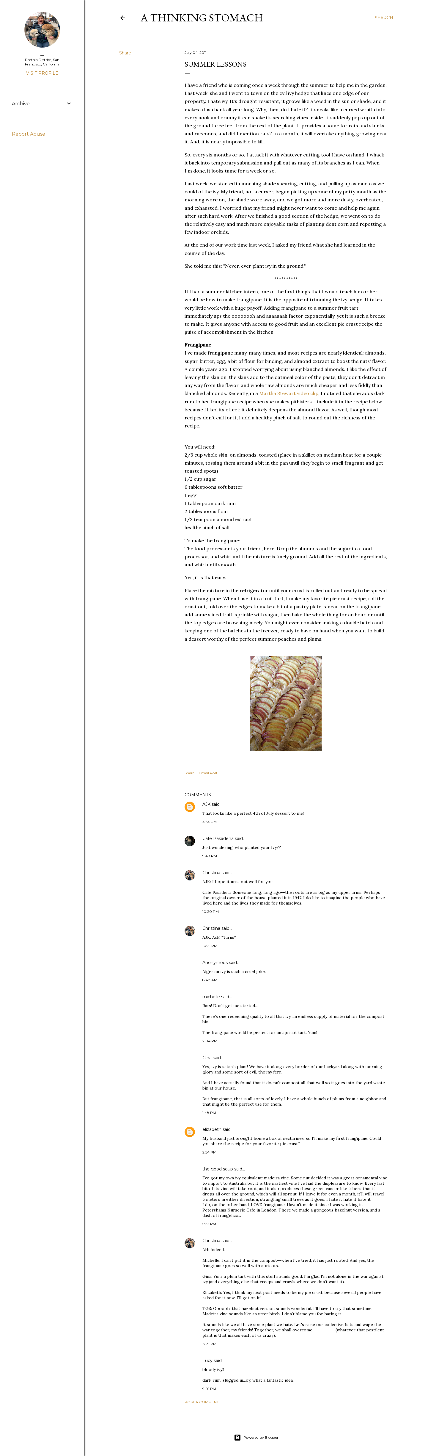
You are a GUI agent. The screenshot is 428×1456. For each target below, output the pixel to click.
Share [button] (125, 53)
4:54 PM (209, 821)
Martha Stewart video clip (288, 393)
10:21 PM (209, 945)
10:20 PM (210, 911)
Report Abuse (28, 134)
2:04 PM (209, 1041)
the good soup (217, 1169)
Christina (211, 872)
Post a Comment (202, 1402)
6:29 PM (209, 1343)
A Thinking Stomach (202, 18)
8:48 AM (209, 980)
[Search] (384, 18)
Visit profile (42, 73)
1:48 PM (209, 1112)
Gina (207, 1057)
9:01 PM (209, 1388)
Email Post (208, 773)
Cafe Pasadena (218, 838)
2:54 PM (209, 1152)
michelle (211, 996)
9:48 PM (209, 856)
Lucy (207, 1360)
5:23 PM (209, 1224)
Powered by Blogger (256, 1437)
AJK (206, 804)
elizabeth (211, 1129)
